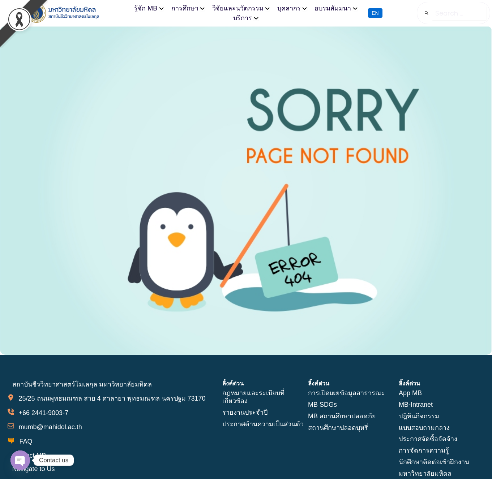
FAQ (26, 441)
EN (375, 13)
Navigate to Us (33, 468)
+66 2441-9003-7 (43, 412)
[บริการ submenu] (256, 18)
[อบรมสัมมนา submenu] (355, 8)
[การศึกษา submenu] (202, 8)
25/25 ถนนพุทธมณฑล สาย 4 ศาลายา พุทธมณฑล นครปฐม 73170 (111, 398)
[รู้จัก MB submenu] (161, 8)
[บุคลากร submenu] (304, 8)
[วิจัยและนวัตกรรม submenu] (267, 8)
